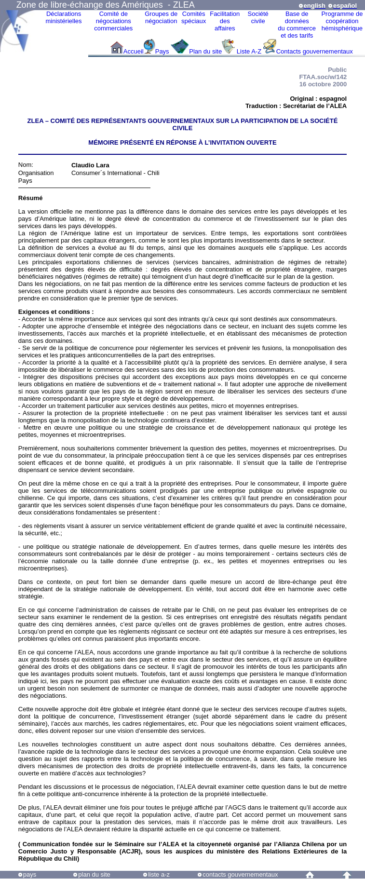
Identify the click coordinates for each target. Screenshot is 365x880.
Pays (163, 51)
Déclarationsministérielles (63, 17)
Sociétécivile (257, 17)
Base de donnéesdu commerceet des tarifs (297, 24)
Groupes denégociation (161, 17)
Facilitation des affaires (225, 21)
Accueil (133, 51)
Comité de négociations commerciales (113, 21)
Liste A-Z (249, 51)
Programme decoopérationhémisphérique (342, 21)
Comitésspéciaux (193, 17)
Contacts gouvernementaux (314, 51)
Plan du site (205, 51)
